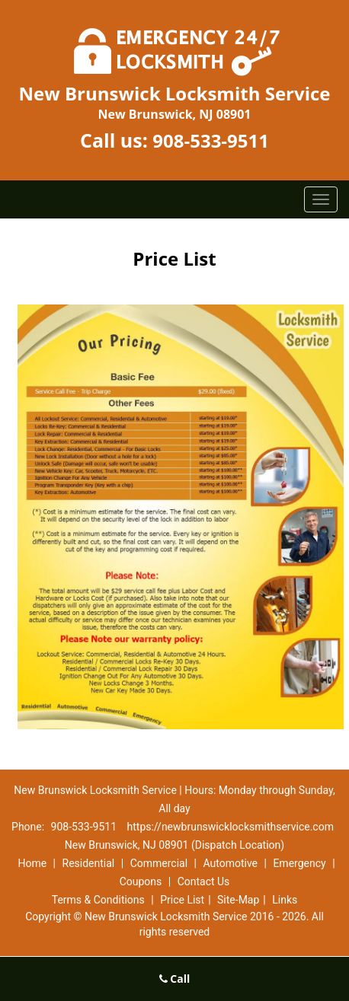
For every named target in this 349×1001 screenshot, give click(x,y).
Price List (182, 900)
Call (175, 978)
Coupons (141, 881)
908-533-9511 (210, 140)
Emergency (299, 863)
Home (32, 863)
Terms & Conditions (98, 900)
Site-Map (238, 900)
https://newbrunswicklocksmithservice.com (230, 827)
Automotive (230, 863)
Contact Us (204, 881)
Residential (88, 863)
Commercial (158, 863)
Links (284, 900)
